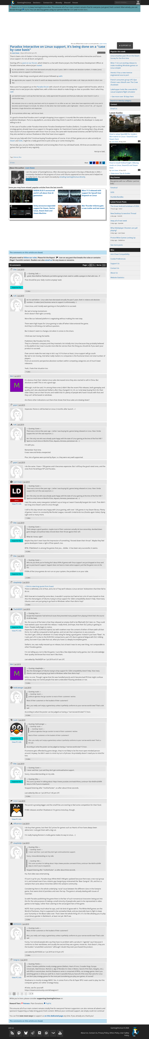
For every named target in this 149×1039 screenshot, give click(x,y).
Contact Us (48, 2)
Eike (14, 269)
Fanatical (114, 187)
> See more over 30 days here (122, 96)
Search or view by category (120, 100)
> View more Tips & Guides (119, 173)
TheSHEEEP (17, 609)
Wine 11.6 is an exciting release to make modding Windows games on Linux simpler (124, 65)
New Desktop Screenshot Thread (123, 213)
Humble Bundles (117, 197)
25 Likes (12, 163)
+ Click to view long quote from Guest (39, 586)
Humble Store (82, 10)
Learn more (102, 43)
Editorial (15, 157)
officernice (17, 823)
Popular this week (118, 51)
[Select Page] (30, 993)
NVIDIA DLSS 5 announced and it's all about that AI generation (44, 193)
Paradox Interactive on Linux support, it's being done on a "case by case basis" (57, 48)
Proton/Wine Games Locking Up (123, 238)
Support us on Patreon (19, 7)
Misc (20, 157)
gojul (15, 405)
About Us (114, 273)
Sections (37, 2)
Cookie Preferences (118, 259)
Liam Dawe (15, 53)
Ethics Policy (114, 1033)
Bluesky (59, 2)
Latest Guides (116, 113)
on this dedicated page (53, 1016)
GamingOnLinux (24, 2)
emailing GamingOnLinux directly (72, 177)
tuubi (15, 720)
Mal (11, 376)
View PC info (16, 504)
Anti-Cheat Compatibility (120, 254)
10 (139, 141)
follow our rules (30, 257)
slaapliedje (17, 582)
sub (14, 296)
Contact (114, 104)
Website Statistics (117, 277)
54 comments (101, 52)
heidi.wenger (18, 688)
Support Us (115, 263)
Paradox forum (43, 87)
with (60, 76)
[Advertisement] (74, 27)
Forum (75, 2)
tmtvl (15, 801)
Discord (67, 2)
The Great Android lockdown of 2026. (125, 206)
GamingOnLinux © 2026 (120, 1028)
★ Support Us (125, 45)
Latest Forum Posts (118, 202)
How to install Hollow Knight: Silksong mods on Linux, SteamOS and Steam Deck (124, 164)
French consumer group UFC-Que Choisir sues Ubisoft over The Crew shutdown (124, 82)
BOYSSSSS (17, 924)
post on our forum (29, 63)
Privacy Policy (103, 1033)
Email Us (114, 108)
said (11, 92)
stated (39, 65)
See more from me (31, 179)
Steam (12, 141)
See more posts (117, 245)
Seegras (16, 960)
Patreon (25, 1003)
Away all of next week (119, 221)
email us (48, 260)
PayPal (25, 10)
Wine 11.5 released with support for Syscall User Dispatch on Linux (91, 193)
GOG (72, 10)
